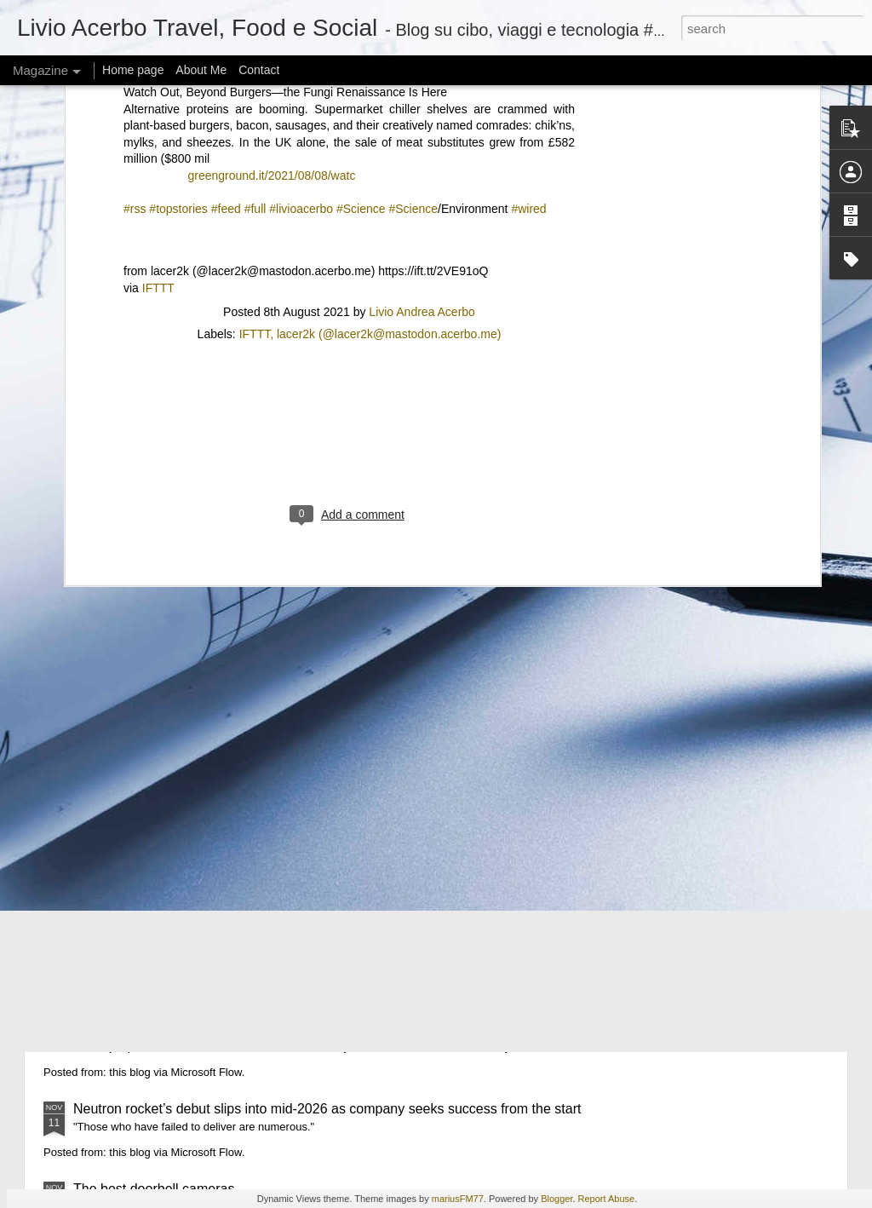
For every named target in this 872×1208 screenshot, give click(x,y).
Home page (133, 70)
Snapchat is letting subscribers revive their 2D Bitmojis (237, 1003)
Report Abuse (606, 1199)
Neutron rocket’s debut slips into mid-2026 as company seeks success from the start (327, 1109)
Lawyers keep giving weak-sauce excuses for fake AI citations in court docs (300, 696)
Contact (258, 70)
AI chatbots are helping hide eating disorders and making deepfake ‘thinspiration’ (318, 776)
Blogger (556, 1199)
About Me (201, 70)
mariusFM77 (458, 1199)
